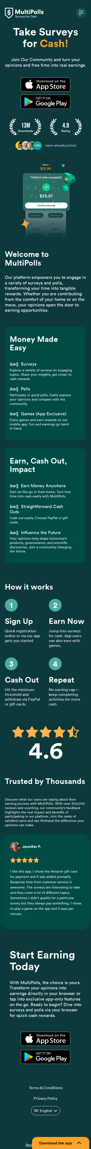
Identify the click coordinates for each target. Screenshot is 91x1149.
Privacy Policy (46, 1098)
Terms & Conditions (45, 1087)
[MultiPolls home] (45, 13)
